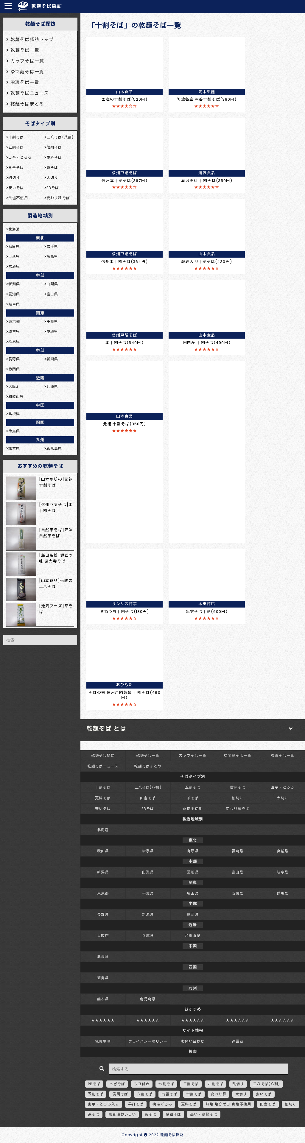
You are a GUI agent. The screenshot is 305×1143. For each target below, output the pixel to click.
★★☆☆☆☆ (282, 1020)
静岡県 (192, 914)
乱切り (238, 1083)
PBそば (147, 808)
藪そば (150, 1114)
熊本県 (103, 999)
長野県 (103, 914)
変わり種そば (237, 808)
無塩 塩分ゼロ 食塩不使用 (228, 1104)
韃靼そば (173, 1114)
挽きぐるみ (162, 1104)
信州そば (237, 787)
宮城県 (282, 851)
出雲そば (169, 1094)
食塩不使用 (193, 808)
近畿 (40, 378)
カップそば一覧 (192, 755)
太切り (282, 798)
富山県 (237, 872)
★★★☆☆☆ (237, 1020)
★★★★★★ (103, 1020)
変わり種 (218, 1094)
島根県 (103, 956)
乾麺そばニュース (103, 766)
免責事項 (103, 1041)
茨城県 (237, 893)
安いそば (103, 808)
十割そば (103, 787)
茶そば (192, 798)
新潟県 (103, 872)
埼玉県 (192, 893)
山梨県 (148, 872)
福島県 (237, 851)
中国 (40, 405)
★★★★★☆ (148, 1020)
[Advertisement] (207, 450)
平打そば (136, 1104)
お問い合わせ (193, 1041)
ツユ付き (142, 1083)
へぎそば (117, 1083)
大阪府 (103, 935)
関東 (40, 313)
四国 (40, 423)
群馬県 (282, 893)
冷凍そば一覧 (282, 755)
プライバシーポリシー (147, 1041)
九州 (40, 440)
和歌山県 (192, 935)
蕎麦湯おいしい (122, 1114)
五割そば (192, 787)
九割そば (215, 1083)
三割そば (191, 1083)
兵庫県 (148, 935)
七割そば (166, 1083)
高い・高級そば (203, 1114)
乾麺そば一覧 (148, 755)
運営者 (237, 1041)
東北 (40, 238)
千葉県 (148, 893)
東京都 (103, 893)
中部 (40, 275)
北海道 (103, 829)
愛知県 (192, 872)
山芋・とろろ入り (103, 1104)
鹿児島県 (147, 999)
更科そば (103, 798)
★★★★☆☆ (193, 1020)
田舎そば (147, 798)
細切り (237, 798)
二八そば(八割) (147, 787)
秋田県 (103, 851)
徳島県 (103, 977)
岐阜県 (282, 872)
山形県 (192, 851)
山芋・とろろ (282, 787)
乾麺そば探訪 (46, 6)
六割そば (144, 1094)
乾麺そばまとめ (147, 766)
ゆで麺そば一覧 (237, 755)
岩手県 (148, 851)
